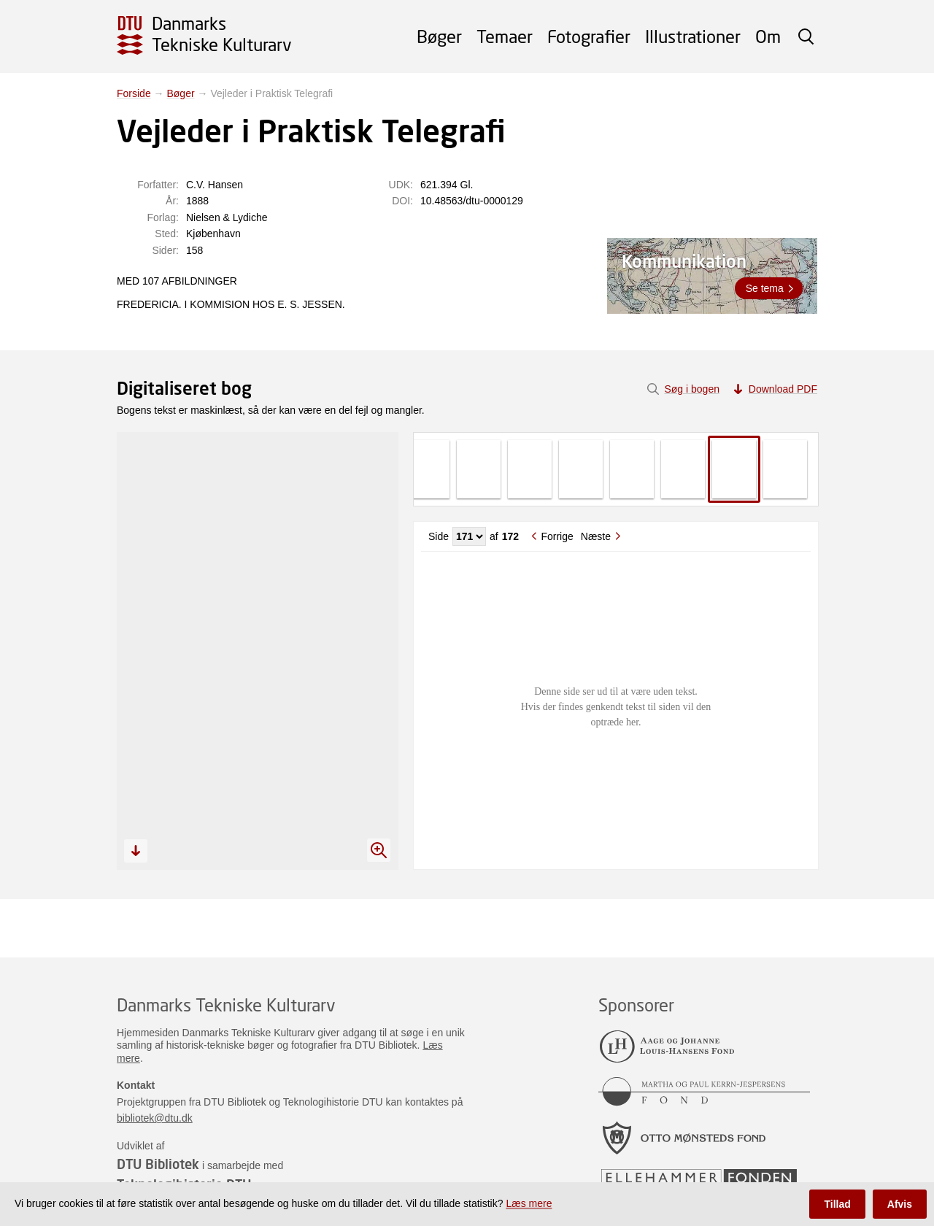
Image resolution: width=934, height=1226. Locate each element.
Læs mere (529, 1203)
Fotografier (588, 36)
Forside (134, 93)
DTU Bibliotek (158, 1164)
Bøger (439, 36)
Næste (596, 536)
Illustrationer (693, 36)
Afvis (899, 1204)
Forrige (557, 536)
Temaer (504, 36)
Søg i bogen (691, 389)
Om (768, 36)
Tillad (837, 1204)
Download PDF (783, 389)
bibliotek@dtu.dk (155, 1118)
